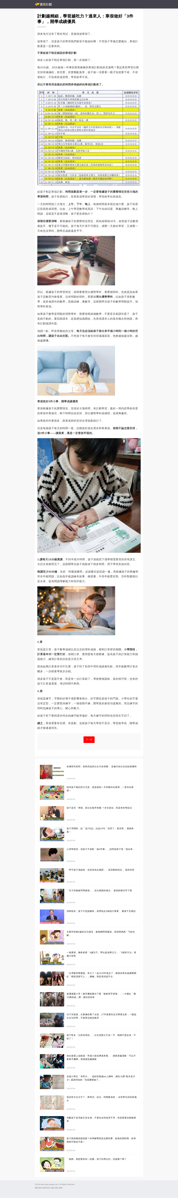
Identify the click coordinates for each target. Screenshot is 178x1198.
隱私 (56, 1188)
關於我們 (38, 1188)
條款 (53, 1188)
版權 (60, 1188)
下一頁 (89, 740)
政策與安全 (46, 1188)
